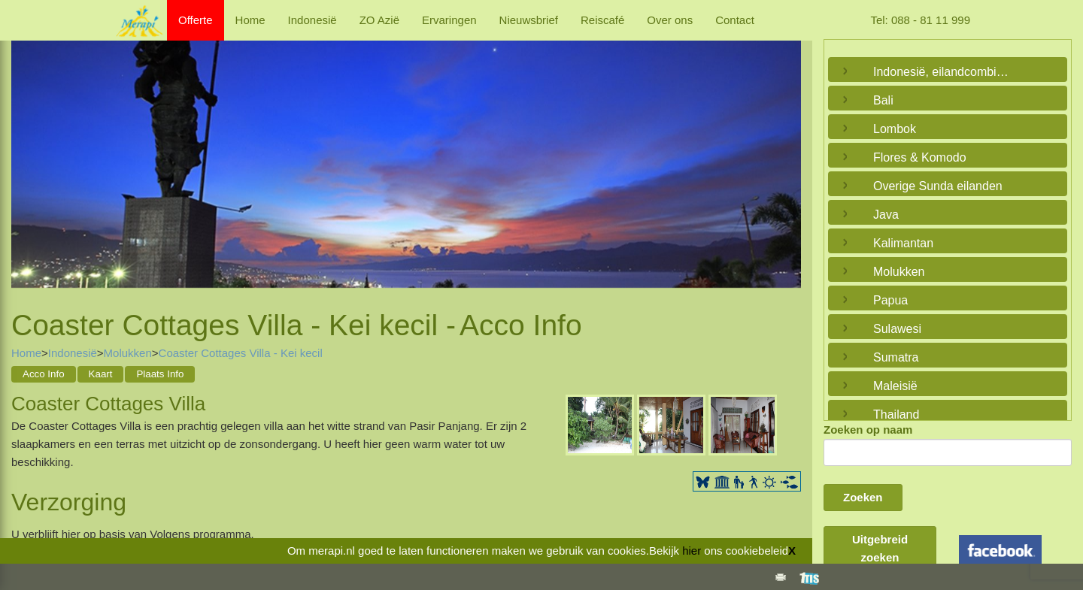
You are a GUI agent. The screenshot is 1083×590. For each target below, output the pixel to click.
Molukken (128, 352)
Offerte (195, 20)
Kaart (101, 374)
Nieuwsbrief (528, 20)
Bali (883, 100)
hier (691, 550)
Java (886, 214)
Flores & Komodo (919, 157)
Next (786, 156)
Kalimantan (903, 243)
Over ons (670, 20)
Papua (890, 300)
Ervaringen (449, 20)
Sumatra (895, 357)
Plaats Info (160, 374)
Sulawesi (897, 328)
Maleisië (895, 386)
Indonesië (312, 20)
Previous (26, 156)
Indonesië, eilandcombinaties (944, 71)
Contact (734, 20)
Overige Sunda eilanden (938, 186)
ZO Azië (379, 20)
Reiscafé (602, 20)
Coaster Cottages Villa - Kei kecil (241, 352)
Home (250, 20)
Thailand (896, 414)
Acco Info (44, 374)
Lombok (894, 129)
